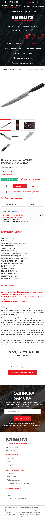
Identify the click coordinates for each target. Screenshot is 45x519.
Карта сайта (11, 477)
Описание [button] (33, 204)
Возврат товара (12, 465)
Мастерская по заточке (22, 58)
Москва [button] (16, 211)
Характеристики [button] (11, 204)
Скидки (9, 495)
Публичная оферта (14, 480)
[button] (11, 7)
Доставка (10, 458)
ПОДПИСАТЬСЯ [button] (22, 418)
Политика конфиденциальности (18, 498)
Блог (8, 492)
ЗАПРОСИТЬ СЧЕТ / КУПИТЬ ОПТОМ (22, 192)
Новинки (16, 30)
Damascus (16, 278)
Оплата (9, 461)
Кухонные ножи (32, 43)
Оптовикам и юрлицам (28, 26)
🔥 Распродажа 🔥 (14, 43)
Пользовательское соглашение (18, 483)
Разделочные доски (33, 48)
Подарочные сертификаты (22, 63)
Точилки (16, 53)
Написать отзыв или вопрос (23, 372)
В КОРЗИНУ (20, 186)
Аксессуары (27, 53)
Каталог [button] (10, 26)
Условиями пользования (27, 425)
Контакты (28, 30)
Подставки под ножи (12, 48)
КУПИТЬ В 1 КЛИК (36, 186)
